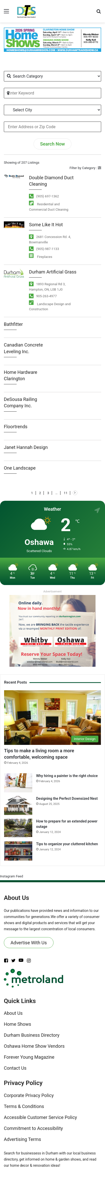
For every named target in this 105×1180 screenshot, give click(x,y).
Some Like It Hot (46, 224)
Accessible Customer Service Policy (40, 1117)
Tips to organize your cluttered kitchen (67, 844)
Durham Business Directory (31, 1035)
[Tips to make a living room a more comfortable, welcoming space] (52, 717)
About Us (13, 1013)
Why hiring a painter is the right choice (67, 776)
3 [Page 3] (48, 493)
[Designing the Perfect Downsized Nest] (18, 805)
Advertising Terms (22, 1139)
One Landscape (20, 468)
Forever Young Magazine (29, 1057)
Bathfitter (13, 324)
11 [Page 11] (66, 493)
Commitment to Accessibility (33, 1128)
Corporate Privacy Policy (29, 1095)
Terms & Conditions (24, 1106)
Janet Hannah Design (26, 447)
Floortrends (15, 426)
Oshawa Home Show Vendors (34, 1046)
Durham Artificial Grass (52, 272)
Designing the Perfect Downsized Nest (67, 798)
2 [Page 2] (40, 493)
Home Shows (17, 1024)
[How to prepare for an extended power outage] (18, 828)
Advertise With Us (28, 942)
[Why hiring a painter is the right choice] (18, 782)
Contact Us (15, 1068)
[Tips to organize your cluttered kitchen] (18, 851)
